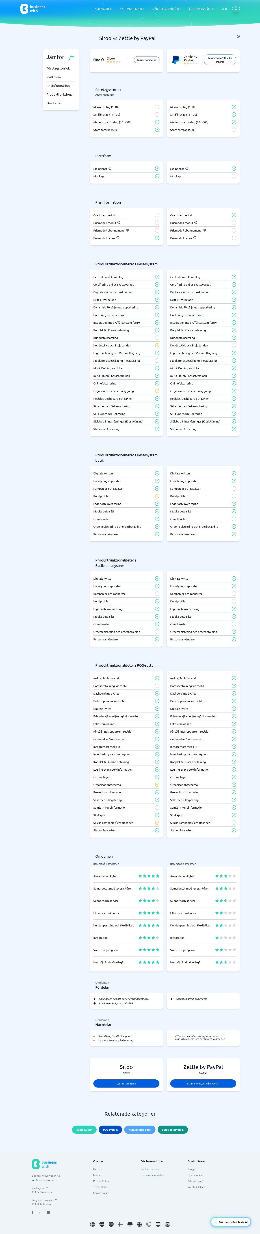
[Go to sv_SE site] (92, 1224)
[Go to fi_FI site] (120, 1224)
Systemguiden (196, 1174)
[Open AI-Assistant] (230, 1222)
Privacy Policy (101, 1180)
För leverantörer (150, 1168)
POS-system (110, 1129)
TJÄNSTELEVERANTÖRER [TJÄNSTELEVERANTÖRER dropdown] (166, 8)
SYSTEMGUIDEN (103, 8)
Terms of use (100, 1186)
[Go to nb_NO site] (111, 1224)
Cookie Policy (101, 1192)
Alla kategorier (196, 1180)
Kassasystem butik (140, 1129)
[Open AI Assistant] (48, 1212)
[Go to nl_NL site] (158, 1224)
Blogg (191, 1168)
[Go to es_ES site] (167, 1224)
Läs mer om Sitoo (146, 59)
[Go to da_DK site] (101, 1224)
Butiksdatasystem (173, 1129)
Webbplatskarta (197, 1186)
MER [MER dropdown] (224, 8)
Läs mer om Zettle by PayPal (220, 59)
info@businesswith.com (45, 1180)
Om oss (97, 1168)
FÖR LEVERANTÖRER (201, 8)
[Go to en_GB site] (139, 1224)
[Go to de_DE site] (130, 1224)
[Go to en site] (148, 1224)
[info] (238, 36)
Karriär (97, 1174)
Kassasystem (84, 1129)
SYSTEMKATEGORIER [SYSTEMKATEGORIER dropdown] (132, 8)
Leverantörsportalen (152, 1174)
